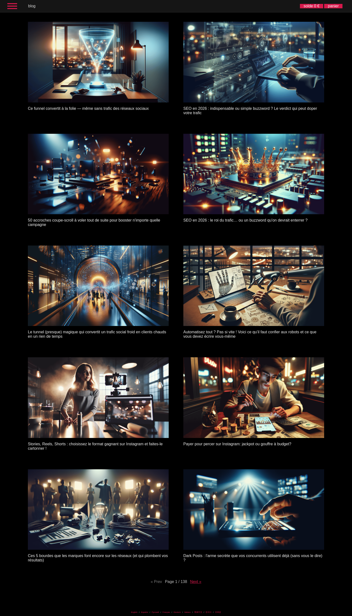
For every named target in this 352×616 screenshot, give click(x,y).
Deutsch (177, 612)
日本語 (218, 612)
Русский (155, 612)
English (134, 612)
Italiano (187, 612)
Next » (195, 582)
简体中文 (198, 612)
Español (144, 612)
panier (333, 6)
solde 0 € (311, 6)
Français (166, 612)
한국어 (208, 612)
